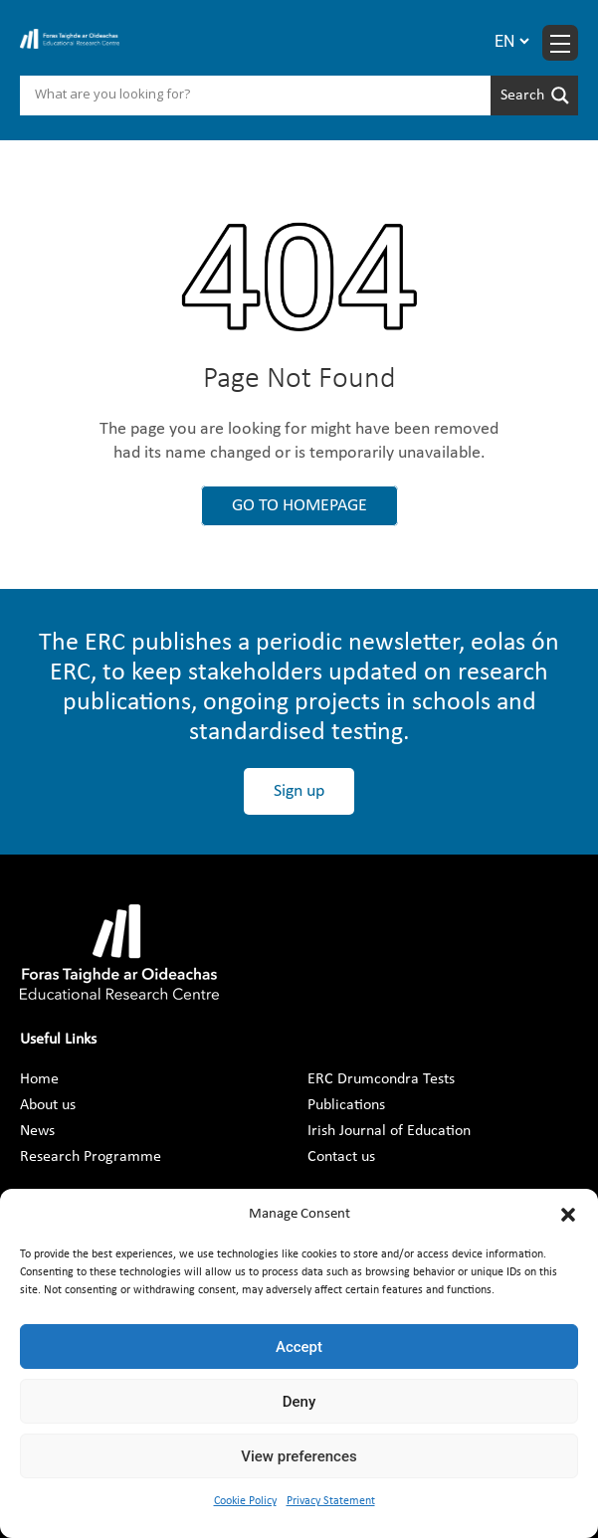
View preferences (298, 1456)
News (37, 1131)
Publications (346, 1105)
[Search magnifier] (534, 95)
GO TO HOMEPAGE (299, 505)
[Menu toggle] (560, 43)
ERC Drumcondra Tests (381, 1079)
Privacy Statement (331, 1501)
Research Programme (90, 1157)
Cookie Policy (245, 1501)
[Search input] (260, 95)
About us (48, 1105)
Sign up (299, 791)
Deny (299, 1402)
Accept (299, 1347)
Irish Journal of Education (389, 1131)
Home (39, 1079)
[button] (568, 1215)
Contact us (341, 1157)
